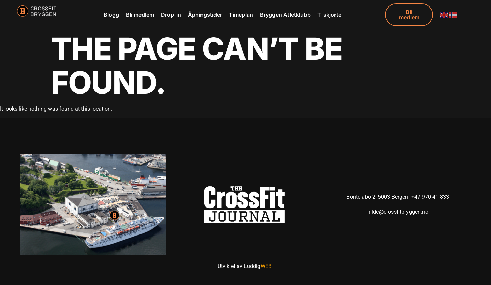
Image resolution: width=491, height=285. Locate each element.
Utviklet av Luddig (245, 266)
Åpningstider (205, 14)
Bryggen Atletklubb (285, 14)
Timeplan (241, 14)
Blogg (111, 14)
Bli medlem (140, 14)
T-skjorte (329, 14)
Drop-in (171, 14)
